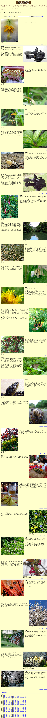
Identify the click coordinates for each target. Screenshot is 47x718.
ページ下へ (45, 44)
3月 (8, 696)
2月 (6, 696)
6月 (13, 696)
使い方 (42, 16)
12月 (7, 695)
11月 (4, 695)
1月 (4, 696)
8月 (17, 696)
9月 (18, 696)
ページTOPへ (41, 44)
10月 (21, 696)
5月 (11, 696)
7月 (15, 696)
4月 (9, 696)
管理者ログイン (4, 692)
